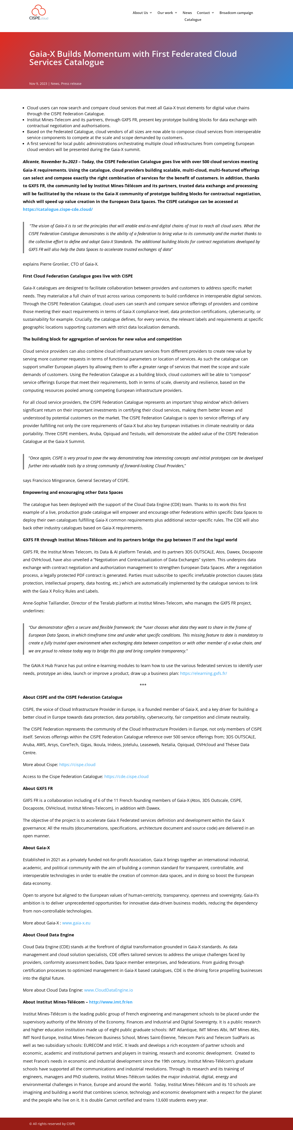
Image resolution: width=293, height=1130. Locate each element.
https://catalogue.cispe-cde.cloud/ (58, 209)
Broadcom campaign (236, 13)
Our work (165, 13)
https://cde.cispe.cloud (126, 776)
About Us (140, 13)
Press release (71, 83)
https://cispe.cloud (77, 764)
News (187, 13)
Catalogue (192, 20)
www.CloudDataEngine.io (108, 990)
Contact (203, 13)
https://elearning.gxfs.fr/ (203, 673)
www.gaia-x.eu (76, 923)
